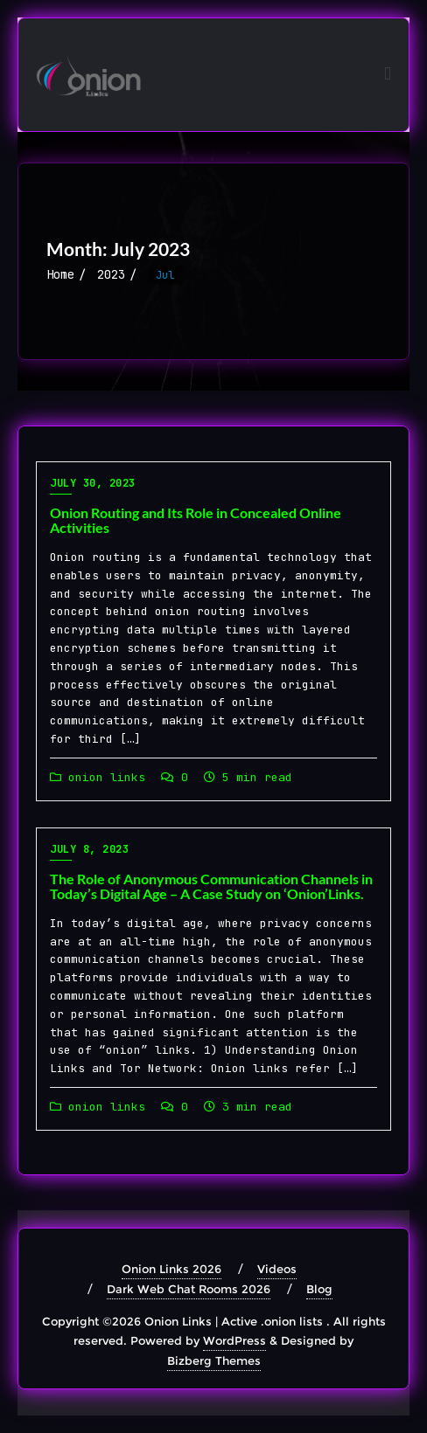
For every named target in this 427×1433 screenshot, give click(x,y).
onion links (97, 777)
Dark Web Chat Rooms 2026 (188, 1289)
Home (60, 274)
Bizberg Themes (214, 1360)
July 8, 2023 (89, 849)
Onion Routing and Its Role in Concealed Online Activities (195, 520)
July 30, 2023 (93, 483)
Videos (277, 1269)
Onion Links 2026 (171, 1269)
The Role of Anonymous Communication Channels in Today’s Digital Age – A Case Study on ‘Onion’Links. (211, 886)
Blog (319, 1289)
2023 (111, 274)
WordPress (234, 1340)
